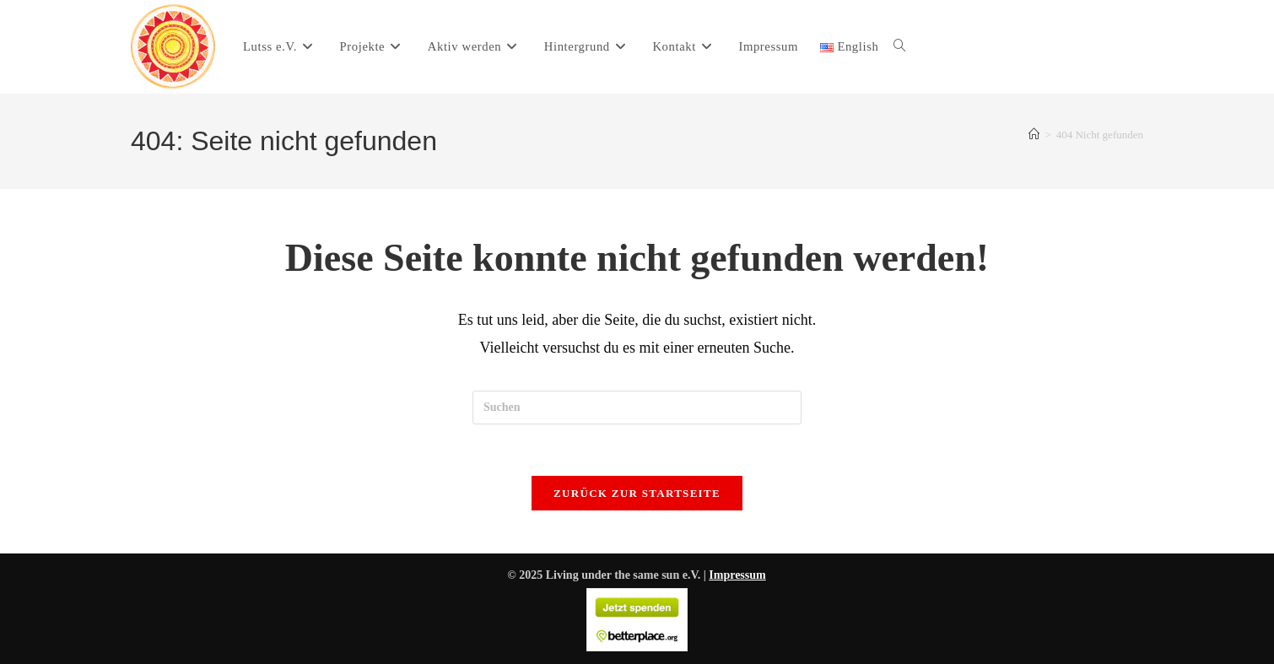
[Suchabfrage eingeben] (637, 407)
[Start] (1033, 134)
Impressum (737, 575)
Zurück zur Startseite (637, 493)
